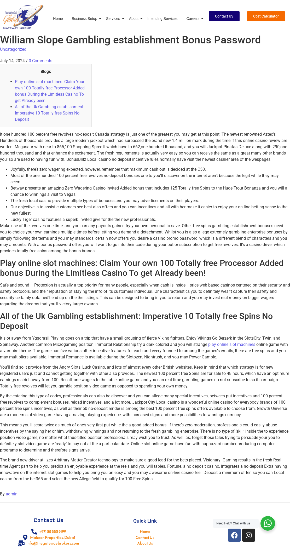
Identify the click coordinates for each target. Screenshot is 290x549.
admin (12, 493)
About (135, 18)
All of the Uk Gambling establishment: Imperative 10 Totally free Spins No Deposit (49, 113)
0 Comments (40, 60)
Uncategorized (13, 49)
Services (114, 18)
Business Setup (85, 18)
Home (58, 18)
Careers (193, 18)
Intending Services (162, 18)
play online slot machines (231, 344)
